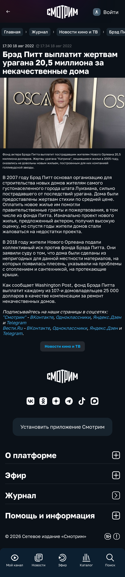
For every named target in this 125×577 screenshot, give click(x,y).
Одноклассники (73, 317)
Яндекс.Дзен (107, 317)
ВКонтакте (41, 317)
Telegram (16, 322)
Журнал (62, 495)
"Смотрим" (14, 317)
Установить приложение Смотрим (62, 427)
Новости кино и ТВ (62, 346)
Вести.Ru (13, 328)
